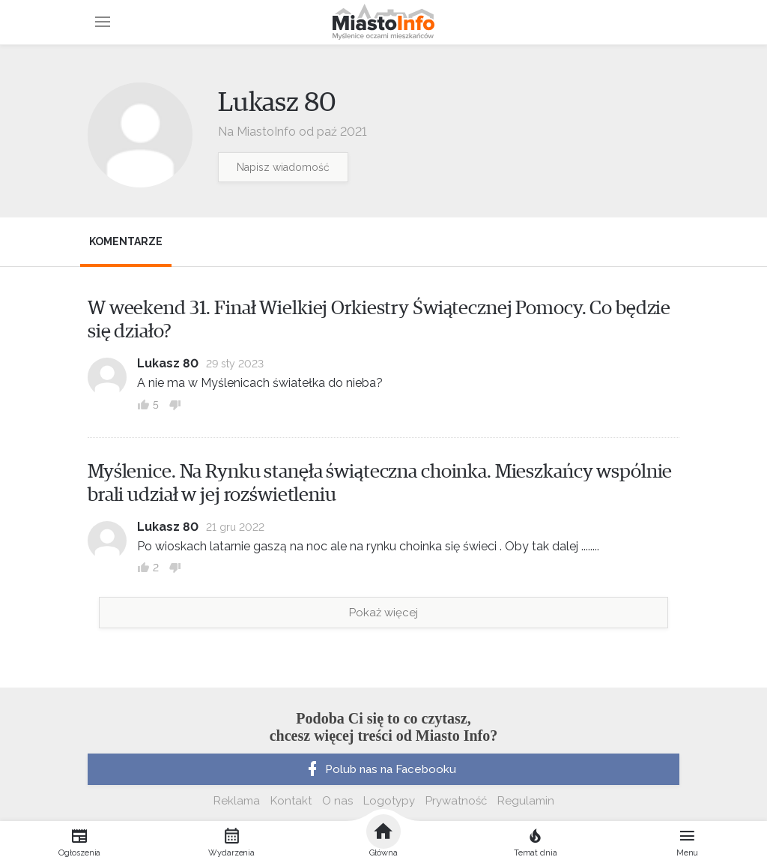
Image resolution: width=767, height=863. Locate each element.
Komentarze (126, 241)
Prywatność (456, 801)
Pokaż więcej (383, 612)
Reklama (236, 801)
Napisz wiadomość (283, 167)
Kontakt (291, 801)
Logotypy (389, 801)
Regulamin (525, 801)
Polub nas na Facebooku (379, 769)
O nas (337, 801)
